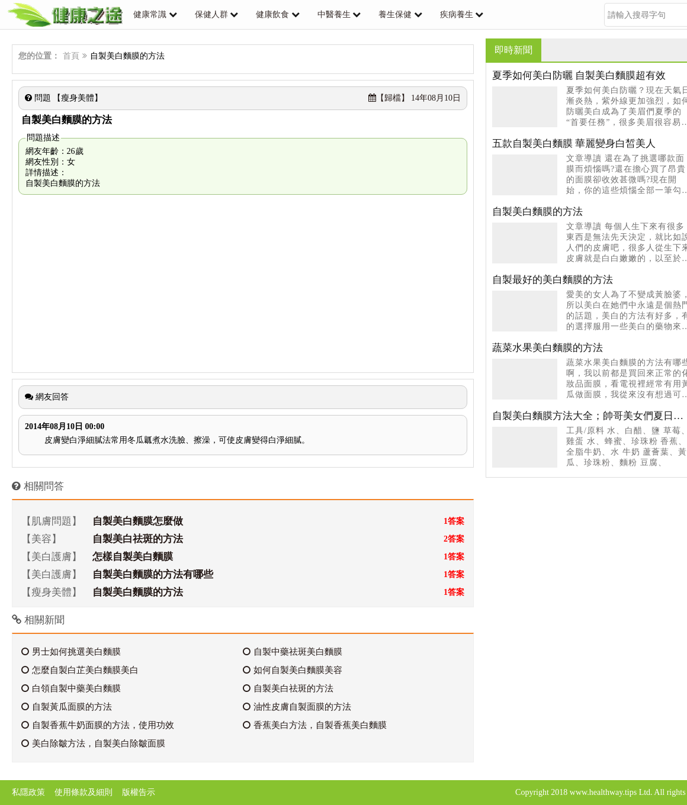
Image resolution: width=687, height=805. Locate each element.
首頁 (71, 55)
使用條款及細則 (83, 792)
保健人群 (211, 14)
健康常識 (149, 14)
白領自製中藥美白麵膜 (71, 688)
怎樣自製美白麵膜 (132, 556)
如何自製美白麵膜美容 (292, 670)
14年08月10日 (414, 98)
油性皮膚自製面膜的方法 (297, 706)
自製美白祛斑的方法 (137, 539)
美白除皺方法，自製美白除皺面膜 (93, 743)
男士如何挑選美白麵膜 (71, 651)
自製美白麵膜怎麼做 (137, 521)
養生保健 (395, 14)
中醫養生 (334, 14)
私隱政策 (28, 792)
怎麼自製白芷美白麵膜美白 (80, 670)
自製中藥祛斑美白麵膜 (292, 651)
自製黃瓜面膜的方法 (66, 706)
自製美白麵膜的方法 (137, 592)
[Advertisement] (242, 283)
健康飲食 (272, 14)
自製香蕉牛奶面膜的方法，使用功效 (97, 725)
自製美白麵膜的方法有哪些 (152, 574)
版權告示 (138, 792)
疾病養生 (456, 14)
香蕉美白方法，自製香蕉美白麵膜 (315, 725)
